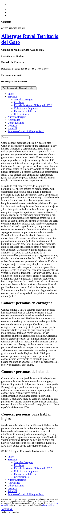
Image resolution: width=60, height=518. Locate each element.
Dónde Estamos (16, 122)
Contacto (12, 125)
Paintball (12, 128)
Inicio (11, 93)
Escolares (19, 102)
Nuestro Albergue (17, 117)
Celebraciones (21, 114)
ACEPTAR (7, 509)
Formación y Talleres (25, 111)
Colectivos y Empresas (26, 108)
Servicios (12, 96)
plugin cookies (47, 505)
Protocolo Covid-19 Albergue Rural (26, 131)
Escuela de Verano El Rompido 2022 (33, 105)
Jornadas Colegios (23, 99)
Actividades (14, 119)
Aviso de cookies (10, 512)
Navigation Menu (19, 88)
